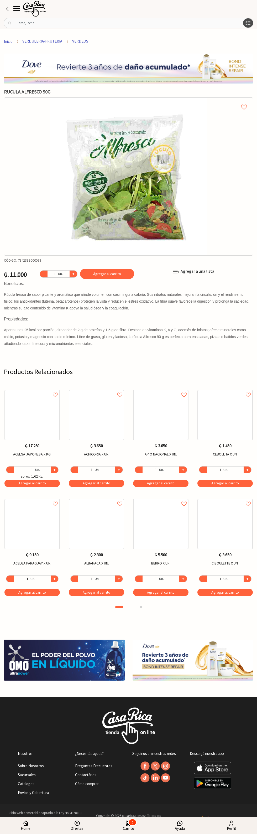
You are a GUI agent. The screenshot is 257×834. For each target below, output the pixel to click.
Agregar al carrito (107, 273)
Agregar (32, 483)
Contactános (85, 774)
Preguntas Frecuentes (93, 765)
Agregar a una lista (193, 271)
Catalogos (26, 783)
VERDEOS (80, 41)
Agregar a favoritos (32, 389)
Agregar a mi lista (128, 101)
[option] (128, 176)
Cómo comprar (87, 783)
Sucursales (27, 774)
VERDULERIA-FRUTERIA (42, 41)
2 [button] (141, 607)
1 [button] (119, 607)
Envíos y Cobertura (33, 792)
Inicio (8, 41)
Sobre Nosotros (31, 765)
